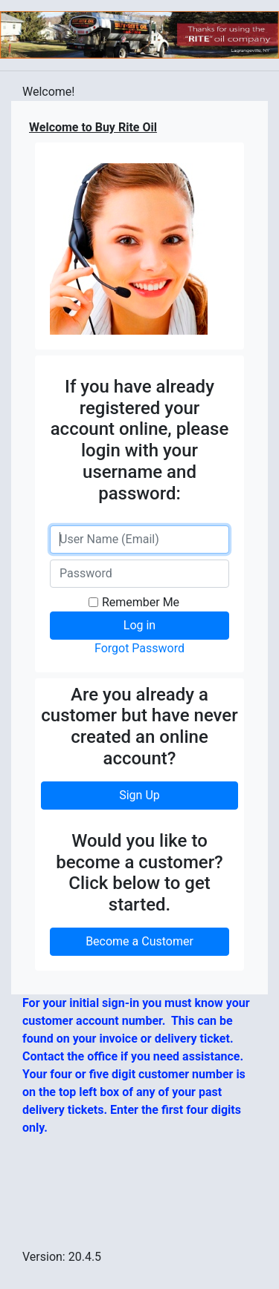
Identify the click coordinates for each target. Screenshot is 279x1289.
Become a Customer (139, 941)
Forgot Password (139, 648)
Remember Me (140, 602)
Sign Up (139, 795)
